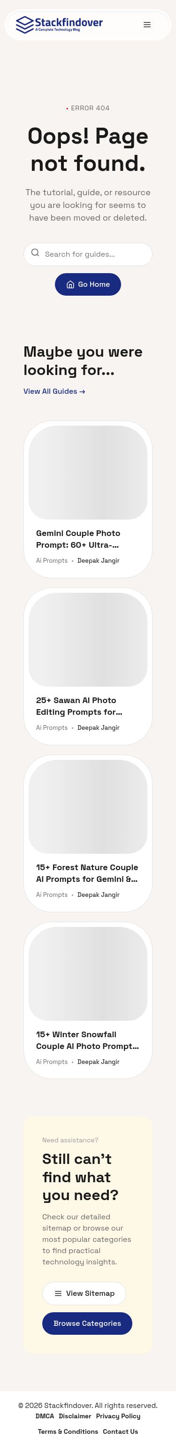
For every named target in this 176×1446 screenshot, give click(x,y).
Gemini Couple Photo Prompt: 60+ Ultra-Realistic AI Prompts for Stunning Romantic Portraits (83, 539)
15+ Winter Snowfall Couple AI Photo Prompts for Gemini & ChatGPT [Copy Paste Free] (86, 1040)
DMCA (45, 1416)
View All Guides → (54, 391)
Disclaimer (75, 1416)
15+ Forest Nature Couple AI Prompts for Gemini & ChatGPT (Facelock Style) (87, 873)
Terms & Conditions (68, 1431)
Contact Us (120, 1431)
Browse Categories (87, 1323)
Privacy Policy (118, 1416)
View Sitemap (84, 1293)
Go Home (88, 284)
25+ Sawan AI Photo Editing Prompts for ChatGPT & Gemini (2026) (86, 706)
